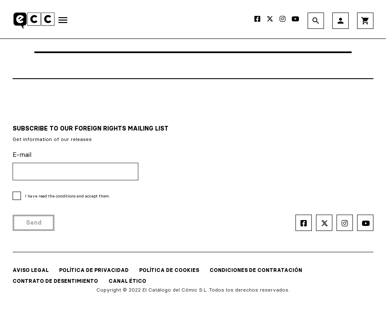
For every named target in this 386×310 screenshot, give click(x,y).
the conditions (61, 196)
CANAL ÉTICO (127, 281)
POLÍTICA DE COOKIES (169, 270)
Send (33, 222)
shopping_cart (365, 20)
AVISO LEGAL (31, 270)
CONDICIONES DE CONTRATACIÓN (256, 270)
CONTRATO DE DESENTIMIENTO (55, 281)
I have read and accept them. (67, 196)
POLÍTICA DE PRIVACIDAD (94, 270)
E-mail (22, 155)
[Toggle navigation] (63, 22)
